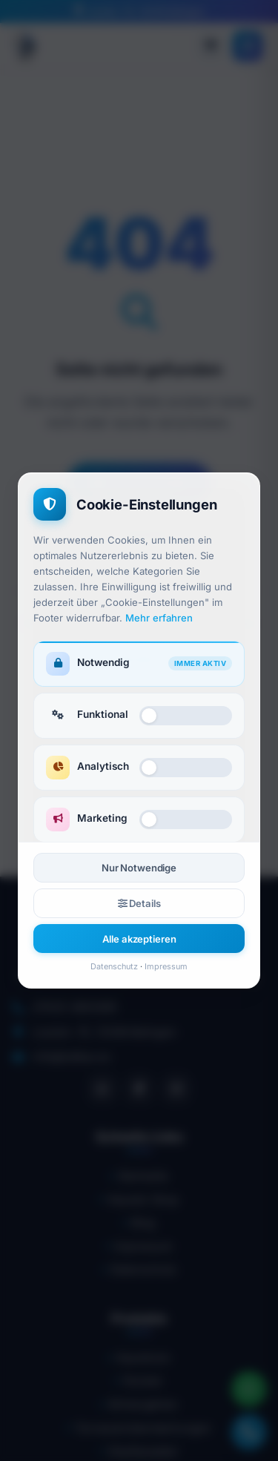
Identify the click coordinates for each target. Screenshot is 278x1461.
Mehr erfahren (159, 618)
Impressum (166, 966)
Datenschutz (114, 966)
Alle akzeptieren (139, 939)
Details (139, 903)
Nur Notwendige (139, 868)
